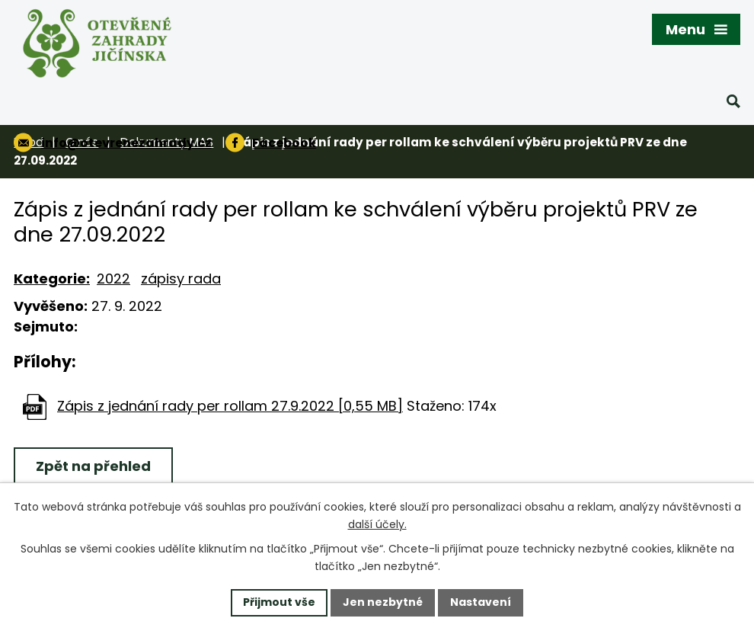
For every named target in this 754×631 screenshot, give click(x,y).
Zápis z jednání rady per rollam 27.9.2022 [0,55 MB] (230, 405)
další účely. (377, 524)
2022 (113, 278)
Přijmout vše (279, 602)
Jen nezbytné (383, 602)
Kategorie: (52, 278)
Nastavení (480, 602)
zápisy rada (181, 278)
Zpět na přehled (93, 466)
